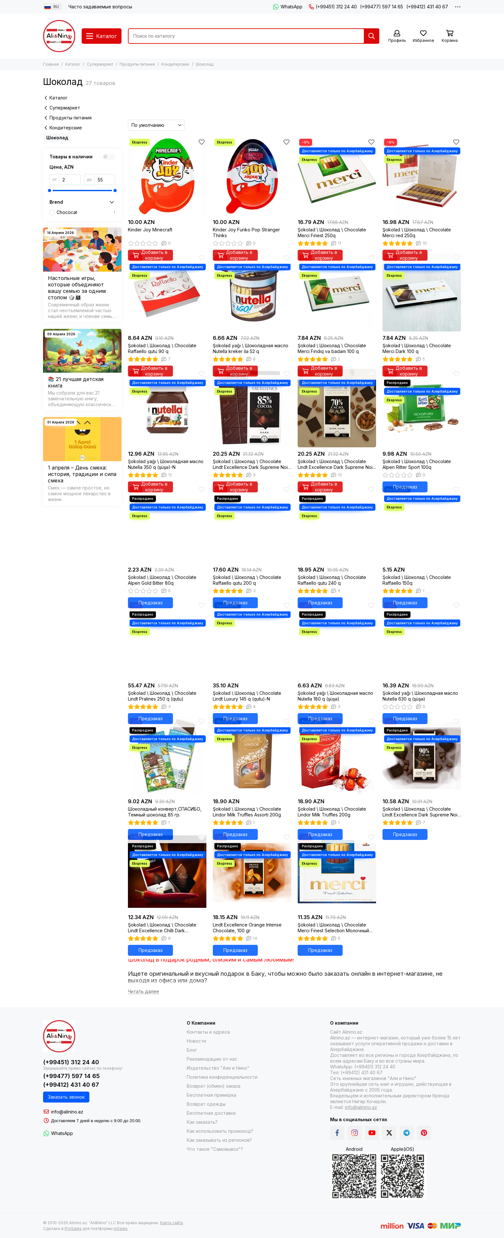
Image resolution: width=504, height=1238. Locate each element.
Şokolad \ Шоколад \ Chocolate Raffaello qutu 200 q (247, 580)
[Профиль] (397, 36)
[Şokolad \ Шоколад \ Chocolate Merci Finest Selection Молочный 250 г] (337, 871)
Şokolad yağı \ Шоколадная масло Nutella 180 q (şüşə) (335, 696)
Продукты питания (137, 64)
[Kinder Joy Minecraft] (167, 176)
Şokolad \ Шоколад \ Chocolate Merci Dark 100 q (416, 348)
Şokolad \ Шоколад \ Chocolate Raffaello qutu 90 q (162, 348)
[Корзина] (449, 36)
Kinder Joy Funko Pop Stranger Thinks (246, 232)
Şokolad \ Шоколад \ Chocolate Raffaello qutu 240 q (332, 580)
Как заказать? (202, 1122)
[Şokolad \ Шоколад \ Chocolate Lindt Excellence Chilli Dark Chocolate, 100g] (167, 871)
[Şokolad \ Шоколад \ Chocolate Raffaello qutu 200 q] (252, 524)
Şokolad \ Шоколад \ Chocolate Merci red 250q (416, 232)
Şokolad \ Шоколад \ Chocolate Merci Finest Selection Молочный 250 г (333, 928)
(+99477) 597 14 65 (381, 6)
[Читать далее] (143, 991)
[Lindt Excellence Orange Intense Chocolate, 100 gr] (252, 871)
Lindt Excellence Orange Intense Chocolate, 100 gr (247, 927)
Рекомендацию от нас (212, 1059)
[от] (70, 179)
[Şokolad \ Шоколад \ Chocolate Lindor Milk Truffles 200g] (337, 755)
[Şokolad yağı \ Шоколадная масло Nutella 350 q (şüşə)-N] (167, 408)
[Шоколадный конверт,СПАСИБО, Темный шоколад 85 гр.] (167, 755)
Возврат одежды (206, 1104)
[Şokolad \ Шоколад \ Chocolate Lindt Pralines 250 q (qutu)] (167, 639)
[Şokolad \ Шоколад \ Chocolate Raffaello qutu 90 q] (167, 292)
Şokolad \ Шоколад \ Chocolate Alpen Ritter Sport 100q (416, 464)
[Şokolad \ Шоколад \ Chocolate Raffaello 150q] (421, 524)
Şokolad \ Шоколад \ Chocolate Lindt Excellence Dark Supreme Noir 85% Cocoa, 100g (251, 464)
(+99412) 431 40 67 (427, 6)
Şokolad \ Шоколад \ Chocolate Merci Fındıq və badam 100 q (332, 348)
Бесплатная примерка (211, 1095)
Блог (192, 1050)
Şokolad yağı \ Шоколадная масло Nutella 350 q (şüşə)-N (165, 464)
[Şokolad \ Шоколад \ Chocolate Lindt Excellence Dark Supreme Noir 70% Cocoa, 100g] (337, 408)
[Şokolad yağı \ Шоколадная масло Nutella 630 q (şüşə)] (421, 639)
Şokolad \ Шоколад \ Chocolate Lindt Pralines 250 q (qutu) (162, 696)
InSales (121, 1228)
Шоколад (57, 137)
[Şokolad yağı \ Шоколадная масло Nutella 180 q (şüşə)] (337, 639)
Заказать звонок (66, 1097)
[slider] (49, 190)
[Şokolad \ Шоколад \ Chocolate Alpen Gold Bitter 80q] (167, 524)
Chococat (86, 212)
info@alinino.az (67, 1111)
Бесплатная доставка (211, 1113)
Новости (196, 1041)
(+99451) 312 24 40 (333, 6)
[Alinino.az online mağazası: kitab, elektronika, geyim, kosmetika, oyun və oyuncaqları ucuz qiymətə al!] (59, 36)
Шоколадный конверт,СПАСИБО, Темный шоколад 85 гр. (165, 811)
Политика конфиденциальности (222, 1077)
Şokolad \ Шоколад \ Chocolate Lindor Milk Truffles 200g (332, 811)
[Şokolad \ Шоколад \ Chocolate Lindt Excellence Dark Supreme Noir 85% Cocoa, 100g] (252, 408)
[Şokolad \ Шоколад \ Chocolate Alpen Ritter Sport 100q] (421, 408)
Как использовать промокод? (220, 1131)
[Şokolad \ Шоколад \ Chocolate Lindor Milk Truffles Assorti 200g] (252, 755)
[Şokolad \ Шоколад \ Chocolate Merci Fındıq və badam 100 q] (337, 292)
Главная (51, 64)
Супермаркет (100, 64)
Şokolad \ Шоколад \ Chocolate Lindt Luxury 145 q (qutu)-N (247, 696)
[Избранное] (423, 36)
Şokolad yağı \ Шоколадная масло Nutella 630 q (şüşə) (420, 696)
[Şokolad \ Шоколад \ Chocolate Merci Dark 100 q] (421, 292)
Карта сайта (171, 1222)
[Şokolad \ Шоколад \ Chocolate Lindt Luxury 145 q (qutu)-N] (252, 639)
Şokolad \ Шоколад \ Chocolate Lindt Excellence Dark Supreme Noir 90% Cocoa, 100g (420, 812)
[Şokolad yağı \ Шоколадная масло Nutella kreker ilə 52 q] (252, 292)
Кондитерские (175, 64)
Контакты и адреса (208, 1032)
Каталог (72, 64)
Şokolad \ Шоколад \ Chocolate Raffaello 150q (416, 580)
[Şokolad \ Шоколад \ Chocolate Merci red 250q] (421, 176)
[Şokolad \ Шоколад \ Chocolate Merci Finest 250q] (337, 176)
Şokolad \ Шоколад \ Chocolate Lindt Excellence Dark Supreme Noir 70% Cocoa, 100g (336, 464)
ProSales (73, 1228)
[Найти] (371, 36)
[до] (104, 179)
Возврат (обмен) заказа (213, 1086)
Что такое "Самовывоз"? (215, 1149)
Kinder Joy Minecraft (150, 229)
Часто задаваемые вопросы (100, 6)
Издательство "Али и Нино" (218, 1068)
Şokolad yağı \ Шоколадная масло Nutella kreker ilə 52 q (250, 348)
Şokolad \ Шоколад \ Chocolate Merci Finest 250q (332, 232)
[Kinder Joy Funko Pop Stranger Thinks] (252, 176)
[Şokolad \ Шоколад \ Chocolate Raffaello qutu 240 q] (337, 524)
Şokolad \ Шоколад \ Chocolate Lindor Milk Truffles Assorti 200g (247, 811)
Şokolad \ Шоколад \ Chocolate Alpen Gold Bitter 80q (162, 580)
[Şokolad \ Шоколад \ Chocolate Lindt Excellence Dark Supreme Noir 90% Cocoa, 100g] (421, 755)
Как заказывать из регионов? (219, 1140)
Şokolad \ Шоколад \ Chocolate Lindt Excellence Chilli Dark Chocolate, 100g (162, 928)
